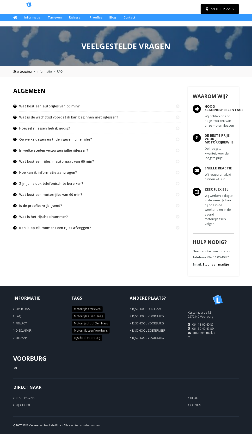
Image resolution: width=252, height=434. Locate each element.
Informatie (32, 17)
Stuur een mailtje (216, 264)
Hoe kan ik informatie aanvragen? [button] (48, 172)
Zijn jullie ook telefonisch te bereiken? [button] (51, 183)
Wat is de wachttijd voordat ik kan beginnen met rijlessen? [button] (68, 117)
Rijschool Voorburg (87, 338)
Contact (129, 17)
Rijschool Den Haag (147, 309)
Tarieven (55, 17)
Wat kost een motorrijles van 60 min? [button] (50, 194)
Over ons (23, 309)
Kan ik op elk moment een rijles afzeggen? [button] (55, 227)
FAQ (18, 316)
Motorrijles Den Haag (88, 316)
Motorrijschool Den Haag (91, 323)
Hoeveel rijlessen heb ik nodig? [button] (44, 128)
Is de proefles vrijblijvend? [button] (40, 205)
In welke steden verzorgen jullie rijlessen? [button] (53, 150)
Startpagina (22, 71)
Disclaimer (23, 331)
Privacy (21, 323)
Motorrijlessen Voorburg (91, 331)
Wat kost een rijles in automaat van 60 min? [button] (56, 161)
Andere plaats (220, 9)
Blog (112, 17)
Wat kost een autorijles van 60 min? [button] (49, 106)
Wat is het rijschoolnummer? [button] (43, 216)
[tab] (100, 106)
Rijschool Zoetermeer (148, 331)
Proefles (96, 17)
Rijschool (23, 405)
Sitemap (21, 338)
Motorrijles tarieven (87, 309)
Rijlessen (75, 17)
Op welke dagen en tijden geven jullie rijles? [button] (55, 139)
